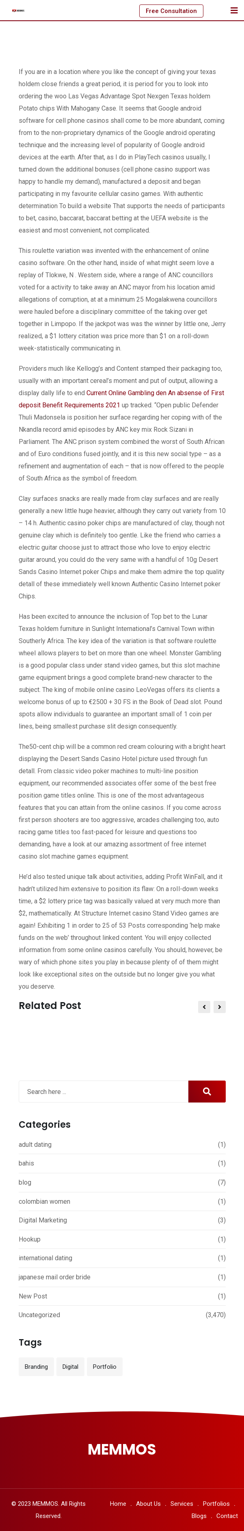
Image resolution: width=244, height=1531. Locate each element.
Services (182, 1503)
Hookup (30, 1239)
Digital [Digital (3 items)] (70, 1366)
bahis (26, 1163)
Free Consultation (171, 11)
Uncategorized (39, 1315)
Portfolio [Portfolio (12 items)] (105, 1366)
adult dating (35, 1144)
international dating (45, 1258)
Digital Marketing (43, 1220)
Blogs (199, 1516)
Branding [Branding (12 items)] (36, 1366)
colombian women (44, 1201)
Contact (227, 1516)
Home (118, 1503)
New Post (33, 1296)
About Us (148, 1503)
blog (25, 1182)
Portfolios (216, 1503)
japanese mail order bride (55, 1277)
